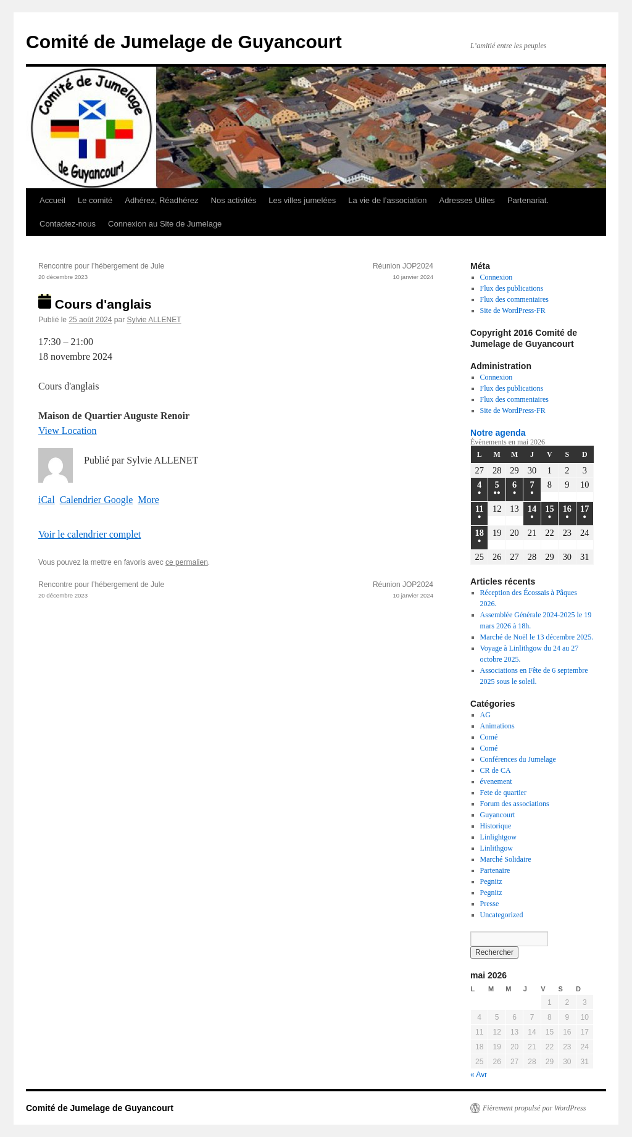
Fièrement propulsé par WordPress (534, 1108)
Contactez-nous (68, 223)
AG (485, 714)
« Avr (478, 1074)
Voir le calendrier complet (89, 534)
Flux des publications (512, 288)
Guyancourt (497, 814)
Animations (497, 726)
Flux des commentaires (514, 299)
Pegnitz (491, 881)
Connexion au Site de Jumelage (165, 223)
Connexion (496, 277)
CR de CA (495, 770)
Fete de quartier (503, 792)
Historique (496, 826)
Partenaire (495, 870)
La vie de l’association (387, 200)
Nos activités (234, 200)
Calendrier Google (96, 499)
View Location (67, 430)
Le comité (95, 200)
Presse (489, 903)
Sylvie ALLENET (154, 319)
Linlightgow (498, 837)
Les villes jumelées (302, 200)
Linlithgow (496, 848)
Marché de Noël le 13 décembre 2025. (537, 637)
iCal (46, 499)
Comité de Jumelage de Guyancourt (184, 41)
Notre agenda (498, 433)
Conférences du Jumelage (518, 759)
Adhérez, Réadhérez (161, 200)
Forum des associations (514, 803)
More (148, 499)
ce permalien (186, 562)
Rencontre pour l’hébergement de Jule (137, 272)
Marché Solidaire (505, 859)
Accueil (52, 200)
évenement (496, 781)
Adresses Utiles (467, 200)
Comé (489, 737)
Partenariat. (528, 200)
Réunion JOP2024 (334, 272)
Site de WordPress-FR (513, 310)
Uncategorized (501, 914)
